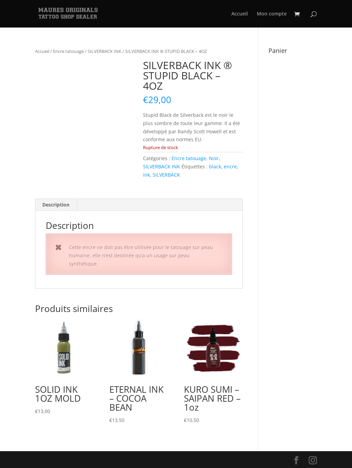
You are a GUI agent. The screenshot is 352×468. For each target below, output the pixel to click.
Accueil (239, 14)
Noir (214, 158)
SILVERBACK (166, 174)
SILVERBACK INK (104, 51)
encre (230, 166)
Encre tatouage (68, 51)
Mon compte (272, 14)
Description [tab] (55, 204)
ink (146, 174)
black (215, 166)
